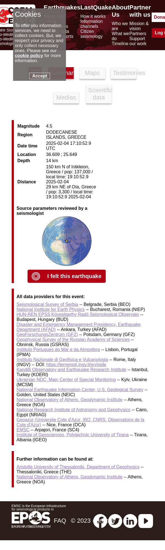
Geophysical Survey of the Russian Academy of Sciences (73, 339)
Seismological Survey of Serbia (47, 304)
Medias (66, 97)
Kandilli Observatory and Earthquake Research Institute (71, 369)
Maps (92, 72)
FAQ (60, 520)
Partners (137, 33)
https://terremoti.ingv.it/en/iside (76, 364)
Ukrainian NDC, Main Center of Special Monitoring (66, 379)
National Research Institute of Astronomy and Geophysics (73, 409)
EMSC (23, 429)
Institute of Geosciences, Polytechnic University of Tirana (73, 434)
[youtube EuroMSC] (145, 520)
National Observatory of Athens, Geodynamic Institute (70, 399)
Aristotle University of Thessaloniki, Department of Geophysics (78, 466)
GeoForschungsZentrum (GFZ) (47, 334)
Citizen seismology (91, 34)
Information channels (91, 24)
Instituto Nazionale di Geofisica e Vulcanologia (62, 359)
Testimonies (125, 72)
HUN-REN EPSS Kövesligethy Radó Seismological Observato (78, 314)
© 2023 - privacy (93, 520)
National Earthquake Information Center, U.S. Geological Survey (80, 389)
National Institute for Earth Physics (51, 309)
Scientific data (100, 94)
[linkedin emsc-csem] (130, 520)
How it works (93, 16)
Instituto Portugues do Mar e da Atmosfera (58, 349)
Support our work (137, 41)
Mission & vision (139, 26)
